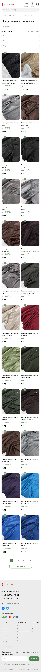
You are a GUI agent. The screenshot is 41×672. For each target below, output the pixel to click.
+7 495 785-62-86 (11, 599)
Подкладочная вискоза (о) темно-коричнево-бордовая (30, 250)
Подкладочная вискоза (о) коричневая (29, 124)
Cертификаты (6, 638)
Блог (33, 632)
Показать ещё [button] (20, 566)
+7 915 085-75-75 (11, 591)
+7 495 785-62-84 (11, 595)
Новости (34, 626)
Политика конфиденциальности (29, 669)
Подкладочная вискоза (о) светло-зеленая (10, 376)
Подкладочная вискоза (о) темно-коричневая (29, 418)
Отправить (34, 658)
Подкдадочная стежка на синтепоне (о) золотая (29, 82)
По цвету (4, 635)
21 (30, 561)
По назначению (6, 632)
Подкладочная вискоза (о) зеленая (10, 418)
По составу (5, 629)
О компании (20, 626)
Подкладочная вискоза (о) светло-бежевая (10, 334)
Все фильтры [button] (7, 31)
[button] (38, 9)
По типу (4, 626)
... (26, 561)
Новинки (4, 644)
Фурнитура (5, 641)
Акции (34, 629)
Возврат (19, 635)
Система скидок (22, 638)
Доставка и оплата (23, 632)
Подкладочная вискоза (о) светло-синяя (10, 544)
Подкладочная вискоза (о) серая (10, 124)
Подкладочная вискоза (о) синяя (29, 544)
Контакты (20, 641)
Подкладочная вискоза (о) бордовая (29, 334)
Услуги (19, 629)
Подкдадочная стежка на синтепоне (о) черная (10, 82)
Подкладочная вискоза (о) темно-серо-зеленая (29, 292)
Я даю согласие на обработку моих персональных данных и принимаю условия (20, 663)
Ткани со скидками (8, 647)
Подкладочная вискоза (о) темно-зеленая (29, 376)
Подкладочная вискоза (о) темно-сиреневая (10, 502)
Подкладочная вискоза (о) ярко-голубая (29, 502)
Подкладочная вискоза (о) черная (10, 166)
